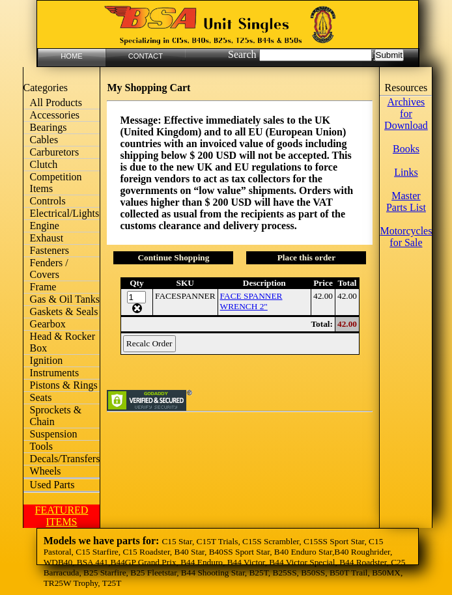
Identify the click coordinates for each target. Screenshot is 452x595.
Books (406, 148)
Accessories (54, 114)
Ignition (46, 360)
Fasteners (49, 250)
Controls (48, 200)
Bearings (48, 127)
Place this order (306, 257)
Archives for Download (406, 113)
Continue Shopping (173, 257)
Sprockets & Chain (56, 415)
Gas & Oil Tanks (65, 299)
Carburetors (54, 152)
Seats (41, 397)
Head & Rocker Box (62, 342)
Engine (44, 225)
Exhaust (47, 237)
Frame (43, 286)
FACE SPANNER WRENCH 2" (251, 301)
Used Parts (52, 484)
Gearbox (48, 323)
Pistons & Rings (64, 385)
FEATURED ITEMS (62, 516)
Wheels (45, 471)
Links (405, 172)
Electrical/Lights (65, 213)
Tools (41, 446)
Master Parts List (406, 201)
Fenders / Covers (49, 268)
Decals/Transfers (65, 458)
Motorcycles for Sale (406, 236)
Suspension (54, 433)
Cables (44, 139)
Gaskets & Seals (64, 311)
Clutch (44, 164)
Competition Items (56, 182)
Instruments (54, 372)
